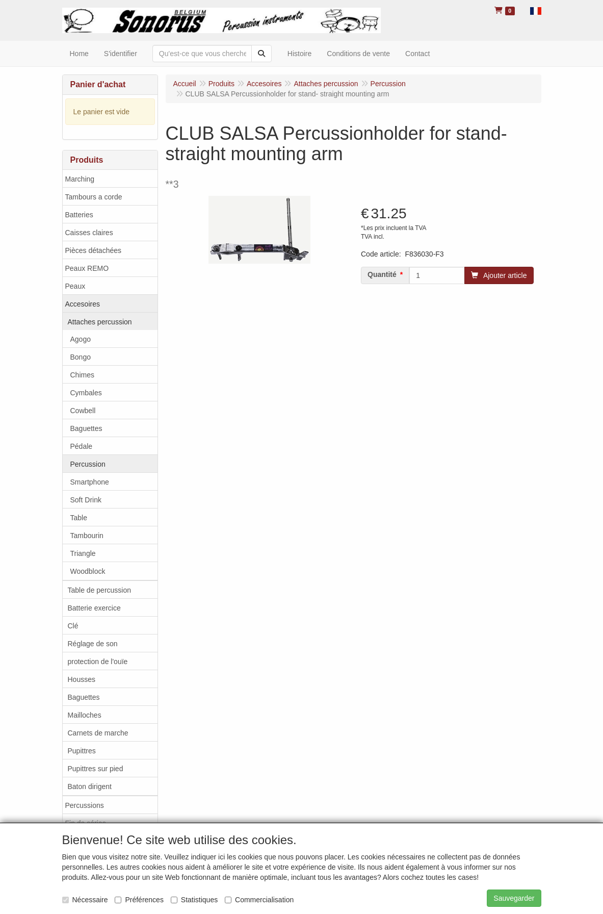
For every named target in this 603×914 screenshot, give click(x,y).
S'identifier (120, 53)
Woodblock (88, 571)
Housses (81, 679)
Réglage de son (93, 644)
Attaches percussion (100, 322)
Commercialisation (259, 900)
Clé (73, 626)
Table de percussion (100, 590)
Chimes (82, 375)
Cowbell (83, 411)
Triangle (83, 553)
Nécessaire (85, 900)
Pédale (81, 446)
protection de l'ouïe (98, 661)
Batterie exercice (94, 608)
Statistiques (194, 900)
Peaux (75, 286)
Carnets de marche (98, 733)
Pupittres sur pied (95, 769)
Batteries (79, 215)
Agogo (80, 339)
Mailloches (84, 715)
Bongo (80, 357)
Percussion (88, 464)
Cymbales (86, 393)
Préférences (139, 900)
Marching (80, 179)
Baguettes (86, 428)
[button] (535, 10)
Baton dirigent (90, 786)
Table (78, 518)
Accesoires (82, 304)
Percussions (84, 805)
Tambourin (86, 535)
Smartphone (89, 482)
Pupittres (82, 751)
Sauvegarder (513, 898)
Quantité (382, 274)
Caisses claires (89, 233)
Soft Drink (85, 500)
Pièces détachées (93, 250)
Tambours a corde (93, 197)
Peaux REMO (87, 268)
